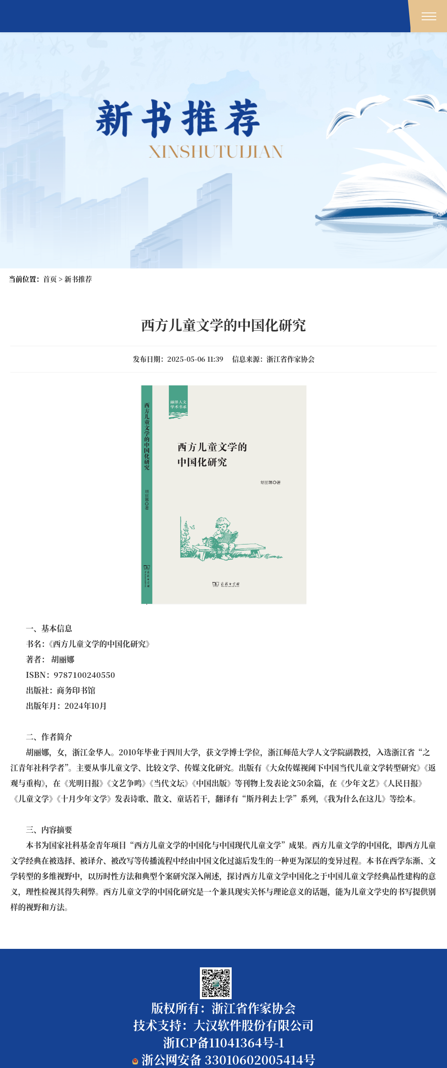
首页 (50, 279)
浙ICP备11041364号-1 (223, 1042)
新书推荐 (78, 279)
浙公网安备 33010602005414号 (223, 1059)
